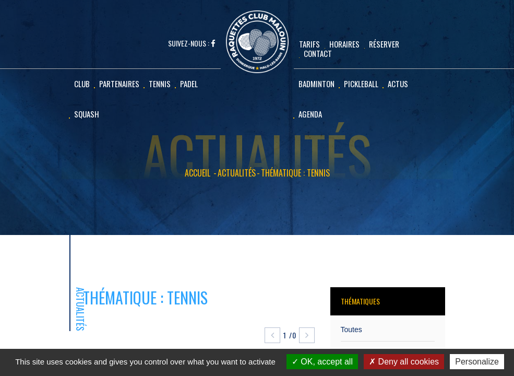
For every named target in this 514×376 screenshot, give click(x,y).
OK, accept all (322, 361)
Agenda (310, 114)
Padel (189, 83)
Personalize (477, 361)
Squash (86, 114)
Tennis (160, 83)
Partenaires (119, 83)
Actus (398, 83)
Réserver (384, 44)
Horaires (344, 44)
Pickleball (361, 83)
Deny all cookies (404, 361)
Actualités (237, 173)
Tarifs (309, 44)
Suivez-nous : (192, 43)
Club (82, 83)
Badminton (316, 83)
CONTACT (318, 53)
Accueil (197, 173)
